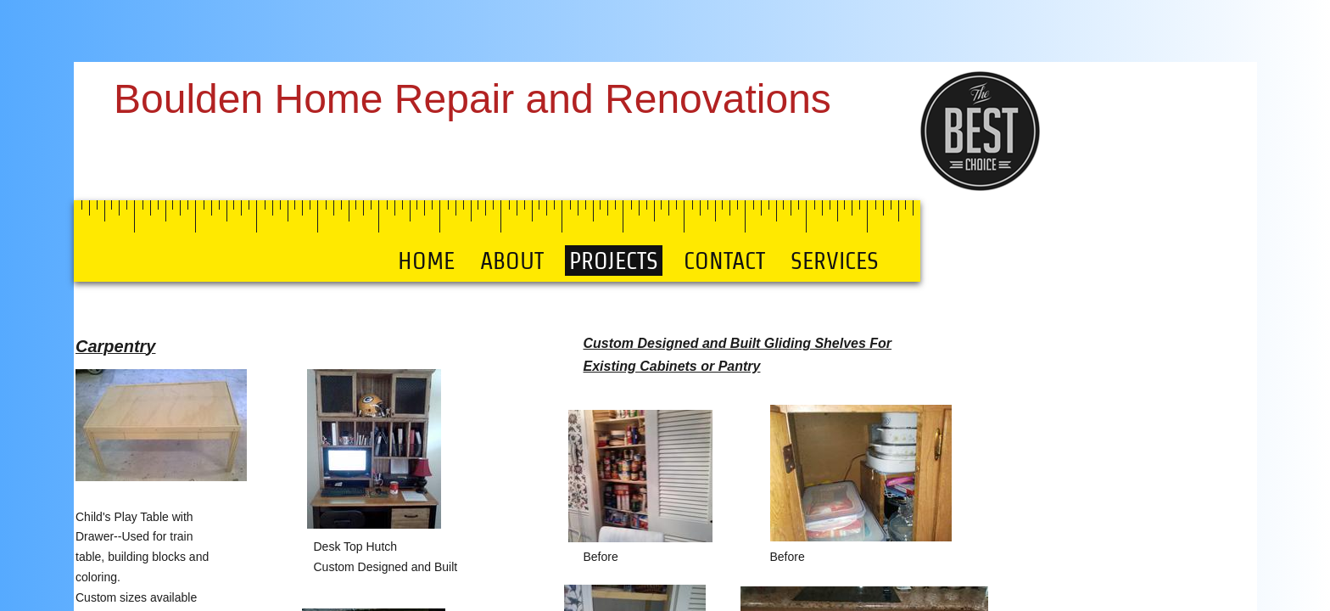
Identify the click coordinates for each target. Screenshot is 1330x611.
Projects (613, 260)
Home (426, 260)
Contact (724, 260)
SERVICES (835, 260)
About (512, 260)
